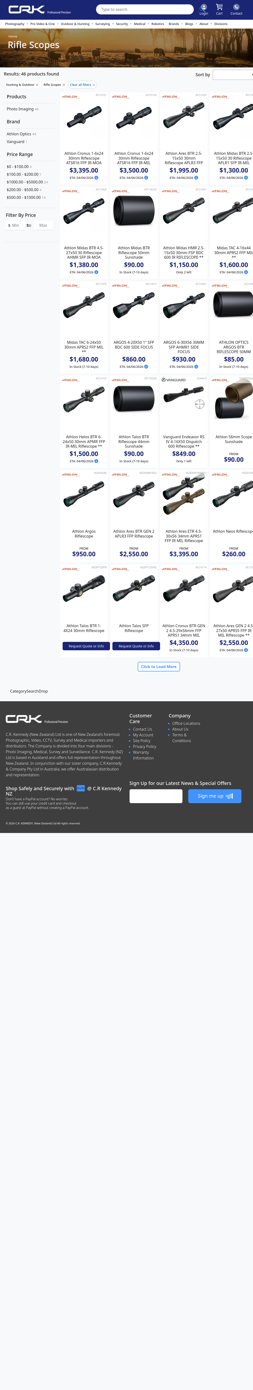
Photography (15, 24)
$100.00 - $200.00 (24, 174)
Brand (13, 121)
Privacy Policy (144, 746)
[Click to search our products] (202, 9)
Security (122, 24)
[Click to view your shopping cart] (219, 10)
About (203, 24)
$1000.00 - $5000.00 (27, 182)
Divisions (220, 24)
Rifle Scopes (54, 84)
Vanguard (17, 141)
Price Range (20, 154)
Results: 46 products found (31, 74)
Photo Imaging (23, 109)
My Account (143, 735)
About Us (180, 729)
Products (16, 96)
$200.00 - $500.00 (24, 189)
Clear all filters (82, 84)
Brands (174, 24)
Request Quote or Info (86, 646)
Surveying (102, 24)
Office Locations (186, 723)
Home (12, 36)
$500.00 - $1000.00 (26, 197)
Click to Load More (159, 666)
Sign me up (215, 796)
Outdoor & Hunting (75, 24)
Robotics (157, 24)
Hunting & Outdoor (22, 84)
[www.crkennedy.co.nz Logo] (38, 9)
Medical (139, 24)
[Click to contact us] (236, 10)
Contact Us (142, 729)
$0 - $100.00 (19, 166)
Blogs (189, 24)
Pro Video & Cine (42, 24)
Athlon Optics (21, 134)
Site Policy (141, 740)
